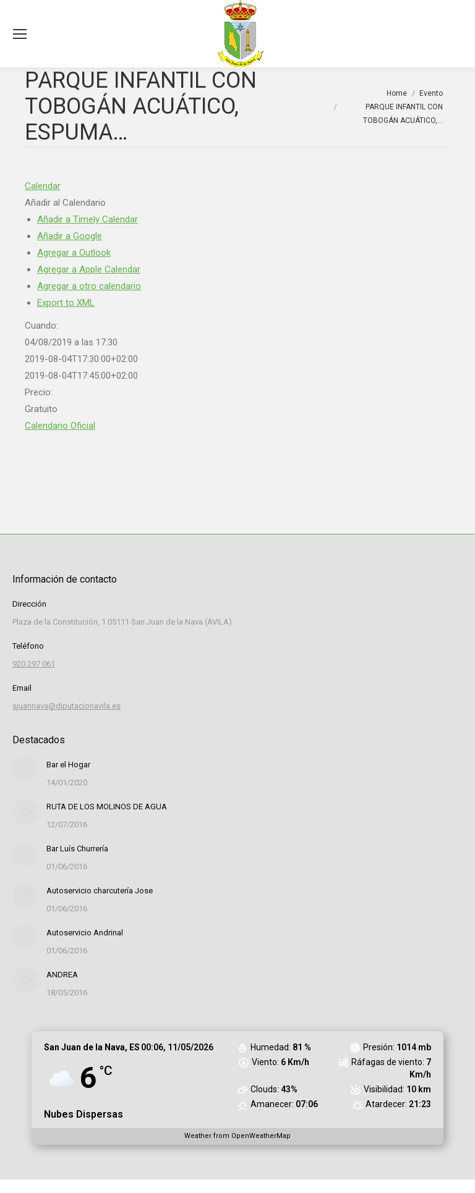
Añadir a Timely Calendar (87, 219)
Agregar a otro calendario (89, 286)
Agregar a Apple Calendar (88, 269)
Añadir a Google (69, 236)
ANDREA (62, 974)
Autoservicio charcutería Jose (99, 890)
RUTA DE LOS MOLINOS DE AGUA (106, 806)
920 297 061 (33, 663)
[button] (65, 202)
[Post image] (24, 769)
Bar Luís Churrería (77, 848)
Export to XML (66, 302)
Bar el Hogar (68, 764)
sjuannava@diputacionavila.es (66, 705)
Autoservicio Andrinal (84, 932)
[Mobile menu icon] (19, 34)
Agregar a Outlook (74, 252)
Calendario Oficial (60, 425)
